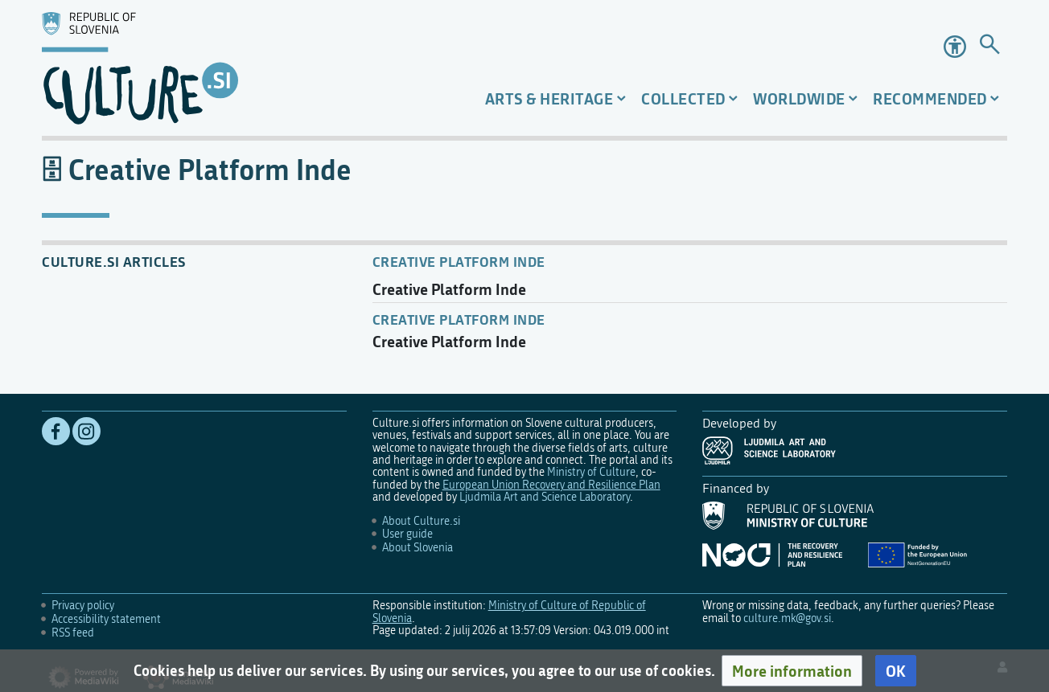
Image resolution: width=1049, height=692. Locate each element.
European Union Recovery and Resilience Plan (551, 485)
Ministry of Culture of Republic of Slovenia (509, 611)
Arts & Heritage (549, 98)
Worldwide (799, 98)
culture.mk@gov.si (787, 618)
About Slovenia (417, 548)
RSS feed (72, 633)
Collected (683, 98)
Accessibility (955, 46)
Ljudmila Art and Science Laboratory (544, 497)
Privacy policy (82, 605)
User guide (407, 534)
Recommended (930, 98)
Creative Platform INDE (458, 319)
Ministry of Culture (591, 472)
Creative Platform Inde (458, 261)
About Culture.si (421, 521)
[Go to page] (989, 47)
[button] (792, 671)
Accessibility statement (106, 619)
